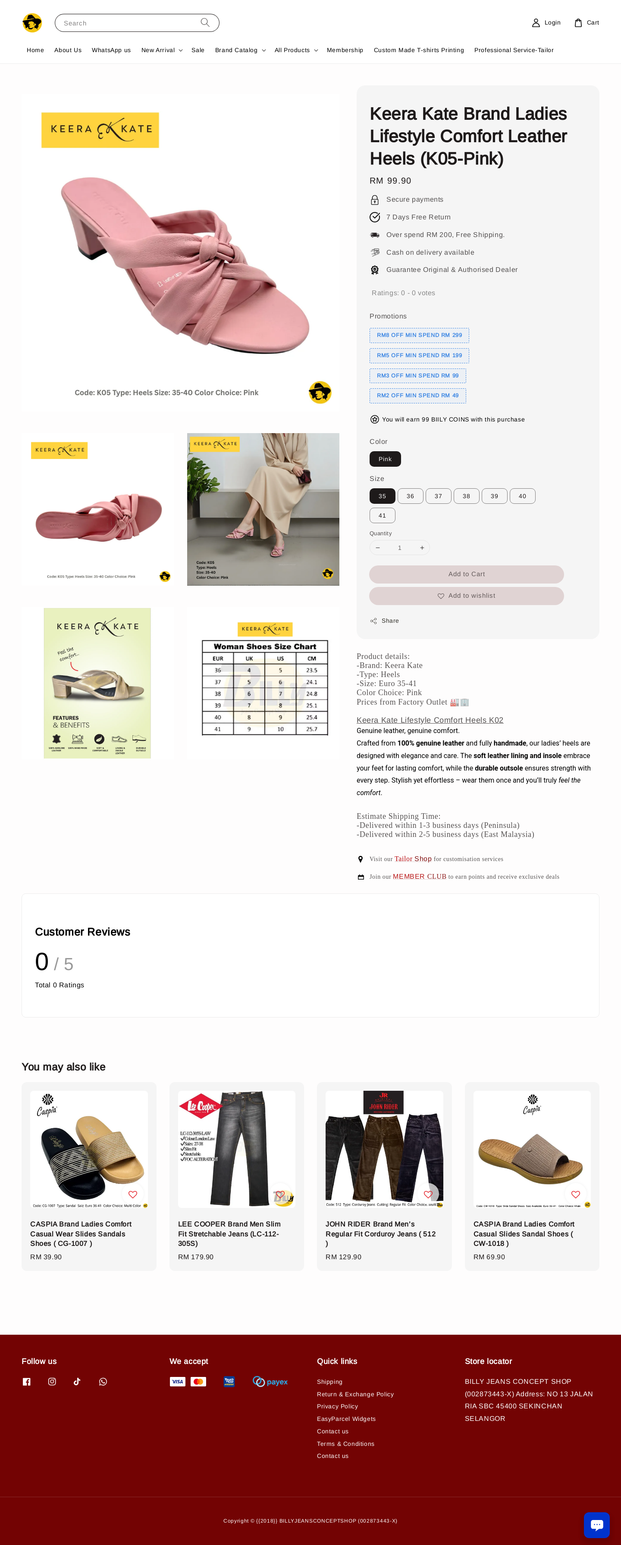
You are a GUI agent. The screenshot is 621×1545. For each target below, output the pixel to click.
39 (495, 496)
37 (438, 496)
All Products (292, 50)
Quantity (381, 533)
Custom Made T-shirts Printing (419, 50)
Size (377, 478)
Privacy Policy (337, 1406)
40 (523, 496)
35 (382, 496)
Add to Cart (466, 573)
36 (410, 496)
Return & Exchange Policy (355, 1394)
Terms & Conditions (346, 1443)
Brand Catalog (236, 50)
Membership (345, 50)
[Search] (205, 22)
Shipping (330, 1381)
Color (379, 441)
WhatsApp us (111, 50)
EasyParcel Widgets (346, 1418)
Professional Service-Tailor (514, 50)
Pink (385, 459)
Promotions (388, 316)
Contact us (333, 1431)
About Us (68, 50)
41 (382, 515)
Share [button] (384, 621)
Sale (197, 50)
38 (466, 496)
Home (35, 50)
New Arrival (158, 50)
